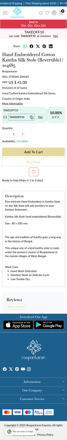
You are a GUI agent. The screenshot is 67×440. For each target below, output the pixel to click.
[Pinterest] (17, 369)
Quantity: (7, 128)
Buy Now (33, 162)
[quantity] (13, 134)
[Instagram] (29, 369)
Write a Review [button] (16, 306)
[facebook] (31, 46)
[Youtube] (23, 369)
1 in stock (22, 141)
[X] (11, 369)
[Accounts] (54, 13)
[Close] (63, 4)
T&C (55, 36)
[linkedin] (51, 46)
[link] (41, 13)
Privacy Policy (45, 434)
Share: (16, 46)
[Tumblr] (33, 369)
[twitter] (38, 46)
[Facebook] (5, 369)
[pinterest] (44, 46)
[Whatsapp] (25, 46)
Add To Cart (33, 152)
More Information (12, 103)
